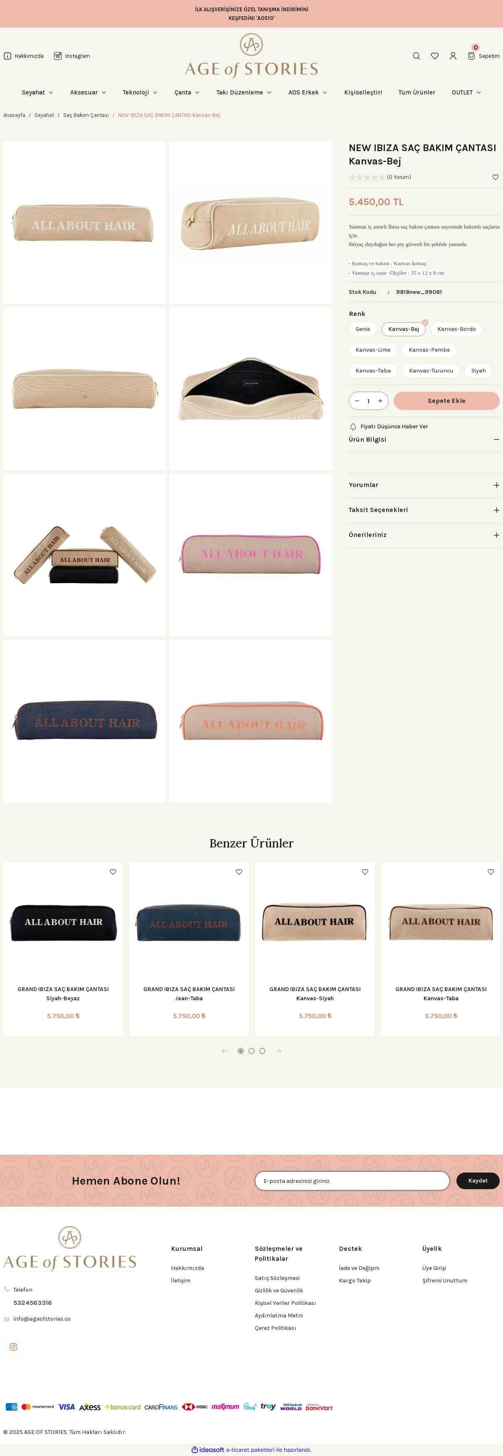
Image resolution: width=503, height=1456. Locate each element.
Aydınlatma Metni (279, 1315)
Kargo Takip (355, 1280)
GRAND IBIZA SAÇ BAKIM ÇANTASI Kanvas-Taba (441, 994)
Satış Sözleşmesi (277, 1278)
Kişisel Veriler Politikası (285, 1303)
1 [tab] (240, 1051)
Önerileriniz (368, 535)
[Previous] (224, 1051)
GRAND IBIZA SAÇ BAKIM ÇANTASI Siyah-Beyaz (63, 994)
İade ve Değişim (359, 1268)
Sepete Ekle (447, 401)
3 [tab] (262, 1051)
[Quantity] (369, 401)
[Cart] (483, 56)
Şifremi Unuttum (444, 1280)
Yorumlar (363, 485)
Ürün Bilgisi (368, 439)
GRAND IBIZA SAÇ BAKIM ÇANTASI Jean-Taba (189, 994)
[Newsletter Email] (352, 1180)
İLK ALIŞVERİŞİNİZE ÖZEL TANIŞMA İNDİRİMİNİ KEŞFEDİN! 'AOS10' (251, 13)
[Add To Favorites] (495, 177)
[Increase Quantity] (383, 401)
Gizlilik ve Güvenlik (279, 1290)
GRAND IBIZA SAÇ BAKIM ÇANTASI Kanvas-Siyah (315, 994)
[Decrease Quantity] (354, 401)
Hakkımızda (187, 1268)
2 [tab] (251, 1051)
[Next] (278, 1051)
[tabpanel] (63, 949)
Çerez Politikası (275, 1328)
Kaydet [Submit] (478, 1180)
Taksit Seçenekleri (378, 510)
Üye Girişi (434, 1268)
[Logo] (251, 55)
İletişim (180, 1280)
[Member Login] (453, 56)
